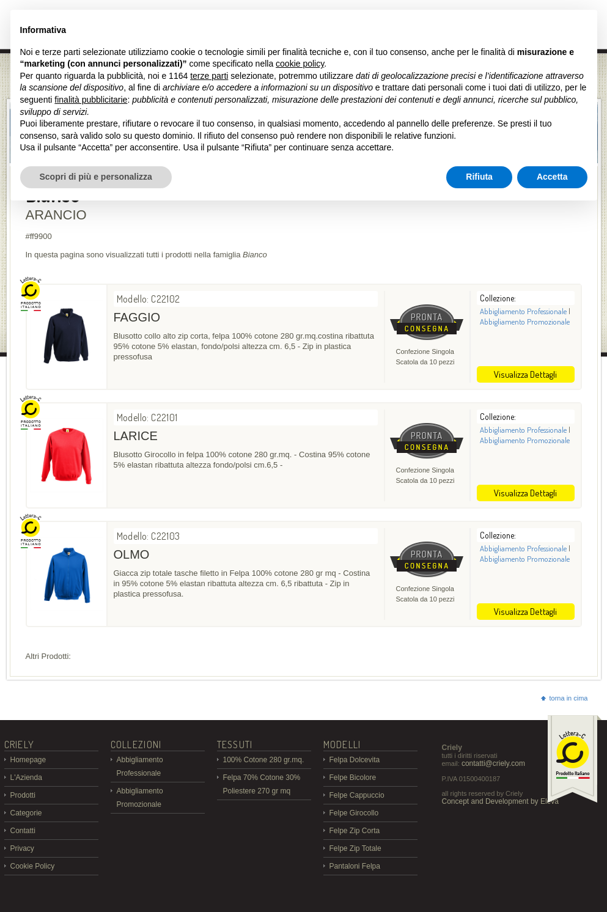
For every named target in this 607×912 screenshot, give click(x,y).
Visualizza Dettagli (525, 374)
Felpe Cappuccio (356, 795)
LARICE (136, 436)
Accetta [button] (552, 177)
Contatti (22, 830)
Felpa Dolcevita (354, 760)
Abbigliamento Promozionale (525, 321)
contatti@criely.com (493, 763)
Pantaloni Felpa (354, 866)
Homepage (28, 760)
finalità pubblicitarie (90, 100)
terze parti (209, 76)
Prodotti (22, 795)
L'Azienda (26, 777)
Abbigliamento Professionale (523, 311)
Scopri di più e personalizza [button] (96, 177)
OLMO (132, 554)
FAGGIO (137, 317)
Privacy (22, 848)
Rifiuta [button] (479, 177)
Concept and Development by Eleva (500, 801)
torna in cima (564, 698)
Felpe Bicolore (353, 777)
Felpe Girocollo (354, 813)
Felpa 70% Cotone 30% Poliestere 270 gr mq (262, 784)
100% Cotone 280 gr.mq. (263, 760)
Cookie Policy (32, 866)
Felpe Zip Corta (354, 830)
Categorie (26, 813)
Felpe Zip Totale (355, 848)
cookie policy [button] (300, 63)
